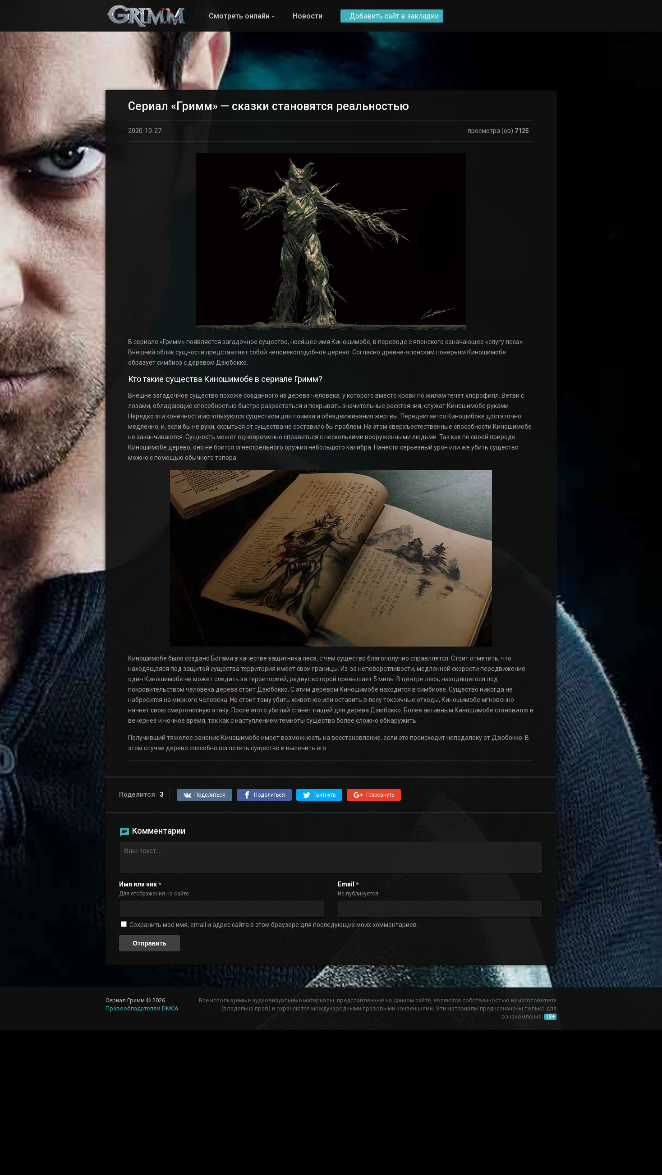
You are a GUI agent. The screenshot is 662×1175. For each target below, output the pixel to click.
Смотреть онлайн (239, 16)
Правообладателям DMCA (142, 1008)
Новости (307, 16)
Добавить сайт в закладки (392, 16)
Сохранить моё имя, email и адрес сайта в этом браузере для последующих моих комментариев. (273, 924)
